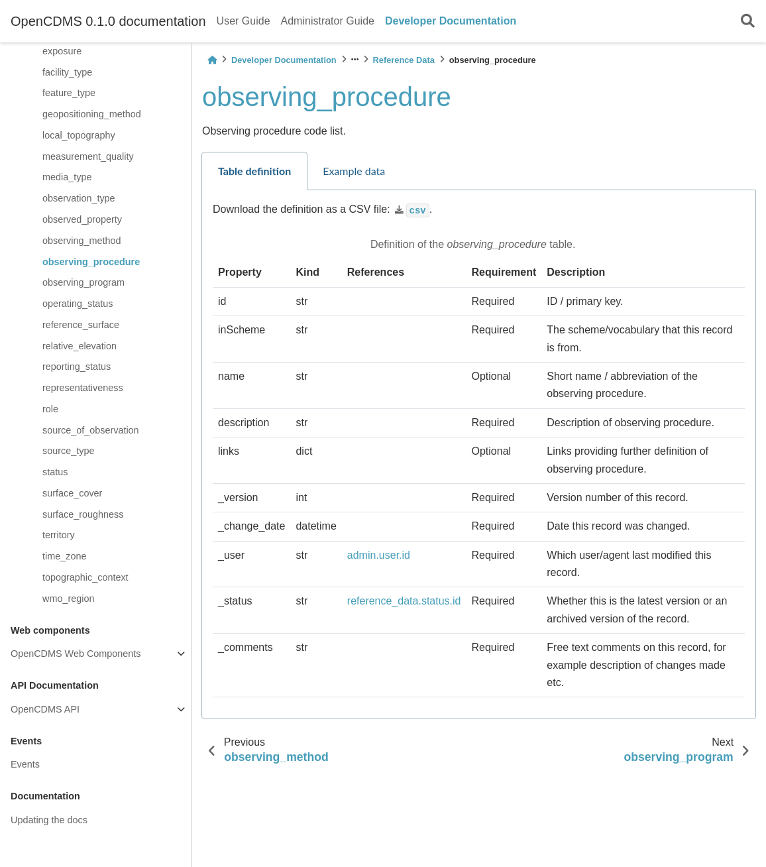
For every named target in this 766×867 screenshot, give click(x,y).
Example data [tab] (354, 170)
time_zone (64, 556)
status (55, 472)
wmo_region (68, 598)
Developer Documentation (450, 21)
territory (58, 535)
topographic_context (85, 577)
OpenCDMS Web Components (76, 653)
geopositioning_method (91, 114)
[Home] (212, 60)
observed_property (82, 219)
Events (25, 764)
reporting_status (76, 366)
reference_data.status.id (404, 601)
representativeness (82, 387)
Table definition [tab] (254, 170)
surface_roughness (82, 514)
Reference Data (404, 60)
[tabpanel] (478, 454)
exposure (62, 51)
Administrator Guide (327, 21)
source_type (68, 450)
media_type (66, 177)
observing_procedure (91, 262)
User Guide (243, 21)
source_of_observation (90, 430)
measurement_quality (88, 156)
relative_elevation (79, 346)
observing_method (81, 240)
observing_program (83, 282)
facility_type (67, 72)
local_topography (78, 135)
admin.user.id (378, 555)
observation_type (78, 198)
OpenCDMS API (45, 709)
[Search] (747, 21)
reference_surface (80, 324)
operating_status (77, 303)
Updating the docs (49, 820)
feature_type (68, 92)
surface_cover (72, 493)
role (50, 409)
